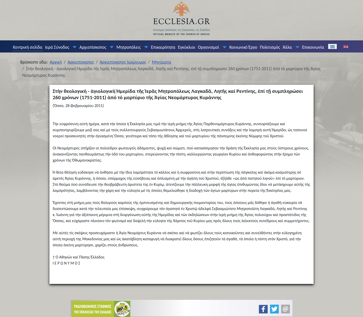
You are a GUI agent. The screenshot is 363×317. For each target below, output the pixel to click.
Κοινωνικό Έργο (243, 47)
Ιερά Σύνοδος (57, 47)
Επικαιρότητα (163, 47)
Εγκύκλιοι (186, 47)
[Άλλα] (296, 47)
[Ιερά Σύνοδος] (73, 47)
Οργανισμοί (208, 47)
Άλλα (287, 47)
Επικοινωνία (313, 47)
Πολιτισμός (270, 47)
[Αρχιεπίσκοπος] (110, 47)
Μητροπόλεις (128, 47)
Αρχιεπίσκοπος (92, 47)
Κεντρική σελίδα (27, 47)
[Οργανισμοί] (223, 47)
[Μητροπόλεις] (145, 47)
